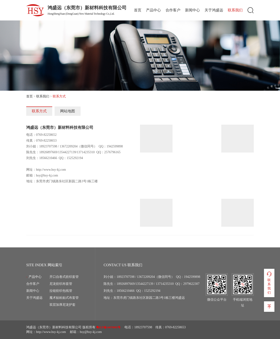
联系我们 (235, 10)
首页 (137, 10)
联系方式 (39, 111)
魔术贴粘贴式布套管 (64, 297)
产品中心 (153, 10)
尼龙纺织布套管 (60, 284)
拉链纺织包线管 (60, 290)
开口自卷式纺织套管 (64, 277)
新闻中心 (192, 10)
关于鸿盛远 (214, 10)
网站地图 (67, 111)
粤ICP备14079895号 (108, 327)
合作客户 (173, 10)
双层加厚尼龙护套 (62, 304)
